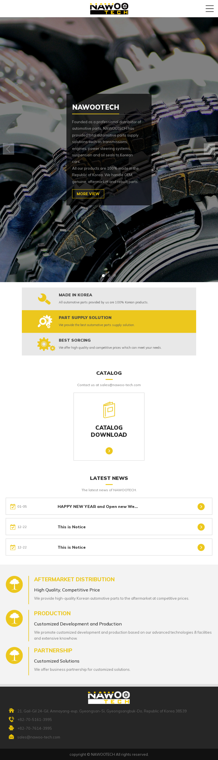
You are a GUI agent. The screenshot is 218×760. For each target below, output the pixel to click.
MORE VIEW (88, 193)
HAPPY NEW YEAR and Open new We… (98, 510)
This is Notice (72, 530)
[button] (103, 275)
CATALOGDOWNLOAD (109, 419)
